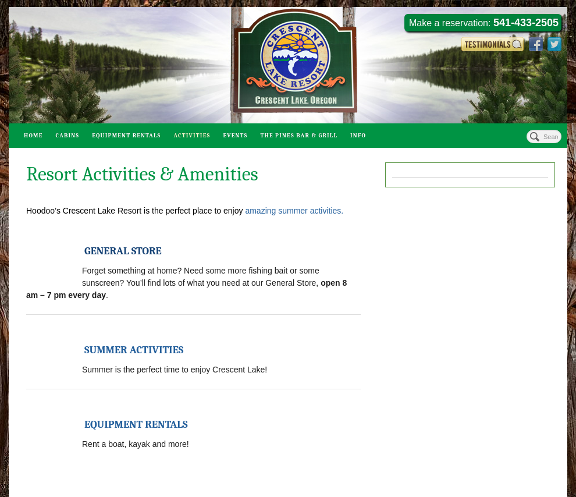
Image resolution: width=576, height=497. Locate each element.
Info (358, 135)
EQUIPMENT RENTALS (136, 424)
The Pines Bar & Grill (298, 135)
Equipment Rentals (126, 135)
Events (235, 135)
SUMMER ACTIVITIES (133, 350)
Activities (191, 135)
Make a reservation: (484, 23)
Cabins (68, 135)
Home (33, 135)
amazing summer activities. (294, 210)
